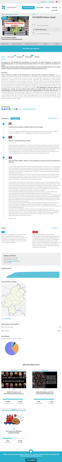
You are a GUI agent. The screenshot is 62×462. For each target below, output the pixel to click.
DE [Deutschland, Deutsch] (57, 1)
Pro (3, 232)
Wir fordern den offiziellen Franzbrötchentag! (14, 432)
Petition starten (28, 7)
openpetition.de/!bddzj (29, 109)
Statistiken (37, 57)
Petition (3, 57)
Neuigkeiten (20, 56)
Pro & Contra (11, 56)
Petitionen (40, 7)
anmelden (51, 1)
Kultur (33, 14)
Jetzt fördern (31, 460)
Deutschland (14, 370)
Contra (35, 232)
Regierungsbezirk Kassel (11, 14)
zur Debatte (54, 228)
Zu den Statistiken (6, 318)
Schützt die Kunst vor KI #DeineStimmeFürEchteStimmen (14, 392)
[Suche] (60, 7)
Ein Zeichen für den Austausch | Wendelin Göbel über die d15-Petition (26, 127)
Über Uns (54, 7)
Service (47, 7)
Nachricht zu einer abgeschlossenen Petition (20, 140)
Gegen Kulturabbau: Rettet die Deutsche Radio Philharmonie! (45, 392)
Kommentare (28, 56)
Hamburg (13, 409)
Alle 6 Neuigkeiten (52, 118)
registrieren (43, 1)
